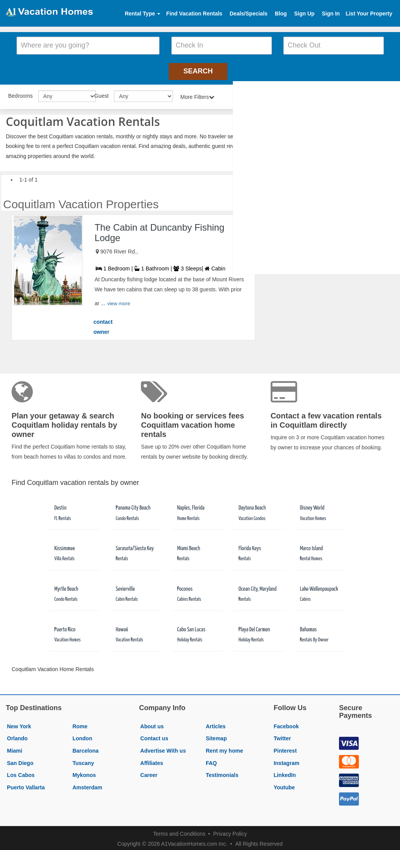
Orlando (17, 736)
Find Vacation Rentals (194, 13)
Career (148, 773)
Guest (101, 93)
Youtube (284, 785)
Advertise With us (163, 748)
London (82, 736)
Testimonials (222, 773)
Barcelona (86, 748)
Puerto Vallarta (26, 785)
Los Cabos (21, 773)
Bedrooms (20, 93)
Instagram (287, 761)
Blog (281, 13)
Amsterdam (87, 785)
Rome (80, 724)
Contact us (154, 736)
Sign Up (304, 13)
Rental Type (142, 13)
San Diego (20, 761)
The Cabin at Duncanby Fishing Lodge (159, 230)
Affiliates (151, 761)
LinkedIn (285, 773)
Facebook (286, 724)
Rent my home (224, 748)
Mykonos (84, 773)
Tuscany (83, 761)
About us (152, 724)
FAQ (211, 761)
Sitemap (216, 736)
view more (118, 301)
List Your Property (369, 13)
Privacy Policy (230, 831)
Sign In (331, 13)
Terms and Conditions (179, 831)
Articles (215, 724)
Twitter (282, 736)
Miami (14, 748)
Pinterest (285, 748)
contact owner (103, 324)
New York (19, 724)
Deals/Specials (249, 13)
